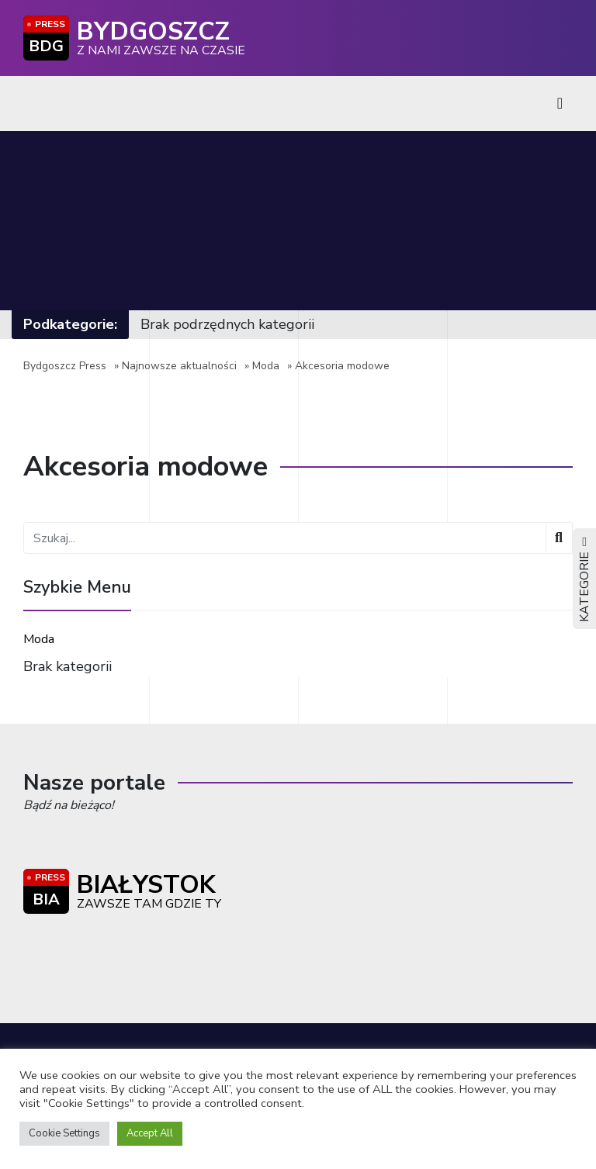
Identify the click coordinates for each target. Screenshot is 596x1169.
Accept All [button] (149, 1133)
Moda (265, 365)
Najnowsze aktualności (179, 365)
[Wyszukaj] (559, 538)
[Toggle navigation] (560, 104)
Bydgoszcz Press (64, 365)
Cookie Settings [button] (64, 1133)
